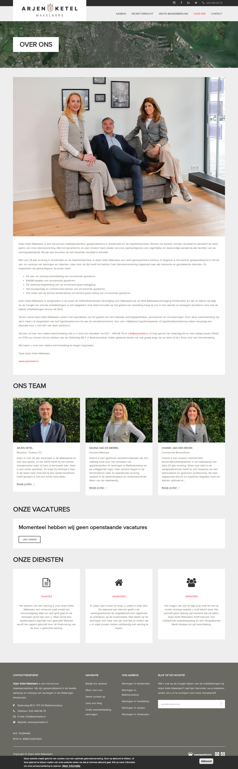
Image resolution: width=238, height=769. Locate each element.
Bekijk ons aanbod (96, 683)
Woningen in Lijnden (133, 707)
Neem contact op (95, 696)
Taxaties (46, 596)
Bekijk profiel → (26, 484)
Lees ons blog (94, 703)
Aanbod (121, 13)
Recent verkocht (142, 13)
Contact (216, 13)
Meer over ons (94, 690)
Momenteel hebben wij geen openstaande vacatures (83, 527)
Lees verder (32, 540)
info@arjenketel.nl (138, 333)
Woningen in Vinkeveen (135, 714)
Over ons (200, 13)
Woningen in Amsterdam (136, 683)
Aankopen (119, 596)
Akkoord (206, 761)
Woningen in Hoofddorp (135, 701)
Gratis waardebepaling (173, 13)
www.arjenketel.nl (28, 361)
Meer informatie (71, 766)
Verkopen (191, 596)
